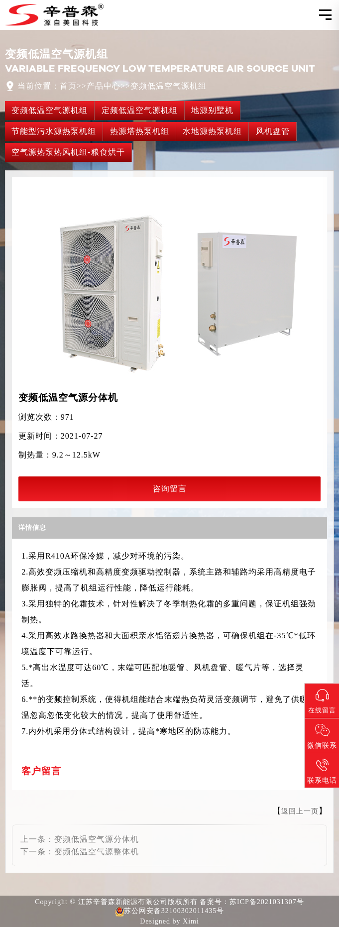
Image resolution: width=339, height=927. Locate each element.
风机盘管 (273, 131)
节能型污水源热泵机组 (53, 131)
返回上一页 (300, 811)
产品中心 (103, 86)
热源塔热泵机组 (139, 131)
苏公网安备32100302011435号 (169, 912)
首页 (68, 86)
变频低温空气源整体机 (96, 851)
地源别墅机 (212, 110)
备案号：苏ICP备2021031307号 (252, 902)
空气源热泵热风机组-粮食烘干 (67, 152)
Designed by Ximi (169, 921)
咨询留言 (170, 488)
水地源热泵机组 (212, 131)
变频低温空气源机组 (168, 86)
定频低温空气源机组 (140, 110)
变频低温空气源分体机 (96, 839)
